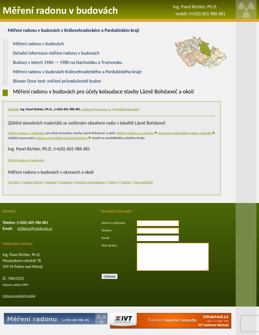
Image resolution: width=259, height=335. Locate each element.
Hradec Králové (33, 182)
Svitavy (113, 182)
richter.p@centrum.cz (96, 109)
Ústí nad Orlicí (143, 182)
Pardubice (66, 182)
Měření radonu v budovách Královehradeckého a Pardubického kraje (77, 72)
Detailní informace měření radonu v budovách (56, 53)
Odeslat (110, 276)
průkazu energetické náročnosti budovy (61, 138)
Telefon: (107, 230)
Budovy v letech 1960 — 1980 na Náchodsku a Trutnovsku (67, 62)
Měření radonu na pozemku (135, 133)
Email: (106, 238)
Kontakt (13, 109)
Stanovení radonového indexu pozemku (185, 133)
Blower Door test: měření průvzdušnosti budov (57, 81)
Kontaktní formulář (126, 109)
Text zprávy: (109, 245)
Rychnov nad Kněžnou (90, 182)
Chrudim (14, 182)
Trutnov (125, 182)
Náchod (51, 182)
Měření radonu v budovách (26, 133)
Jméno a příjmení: (114, 223)
